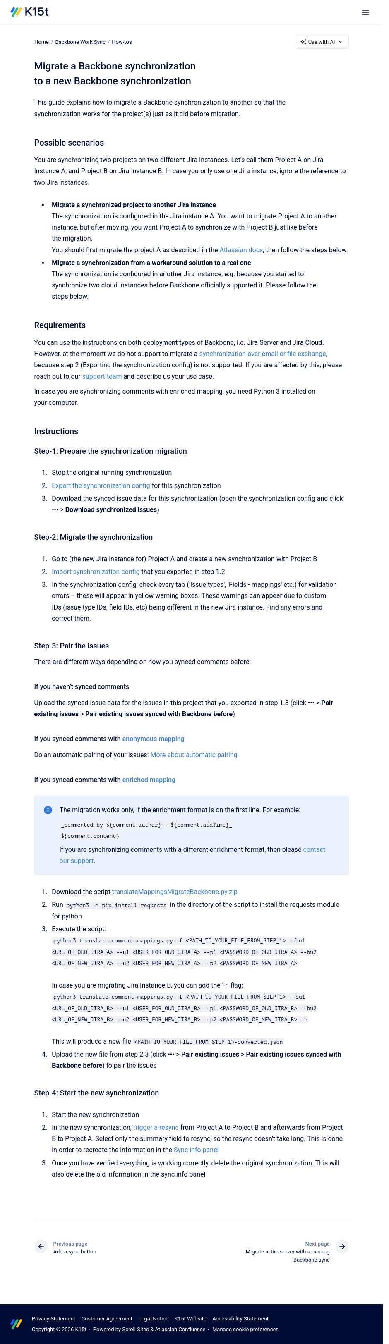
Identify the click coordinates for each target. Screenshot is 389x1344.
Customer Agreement (107, 1318)
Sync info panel (196, 1150)
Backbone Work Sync (80, 41)
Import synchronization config (95, 572)
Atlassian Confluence (180, 1329)
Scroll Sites (135, 1329)
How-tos (122, 41)
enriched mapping (149, 780)
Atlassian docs (241, 250)
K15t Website (191, 1318)
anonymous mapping (153, 739)
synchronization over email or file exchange (262, 354)
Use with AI (321, 41)
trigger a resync (156, 1127)
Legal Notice (153, 1318)
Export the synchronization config (101, 486)
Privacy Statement (53, 1318)
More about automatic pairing (193, 755)
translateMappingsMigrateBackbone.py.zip (175, 892)
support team (102, 376)
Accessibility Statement (240, 1318)
